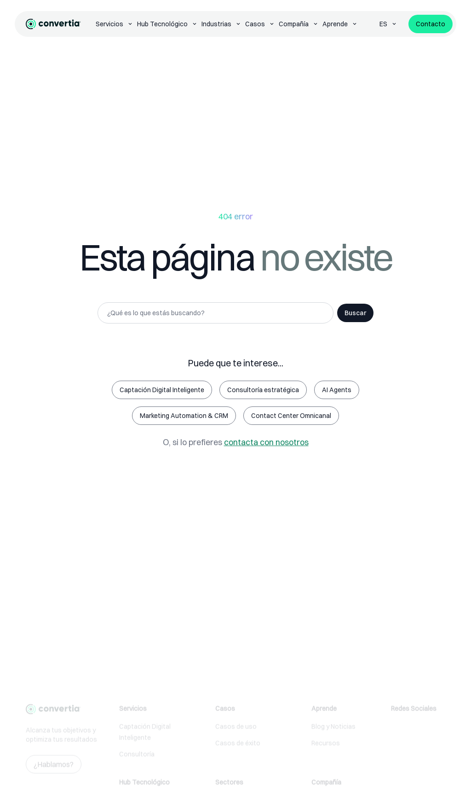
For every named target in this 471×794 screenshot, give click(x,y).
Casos (260, 24)
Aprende (340, 24)
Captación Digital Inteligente (162, 390)
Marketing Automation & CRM (184, 416)
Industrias (221, 24)
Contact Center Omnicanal (291, 416)
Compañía (299, 24)
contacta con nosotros (266, 442)
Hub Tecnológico (167, 24)
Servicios (114, 24)
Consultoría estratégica (263, 390)
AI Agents (336, 390)
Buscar (355, 313)
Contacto (430, 24)
